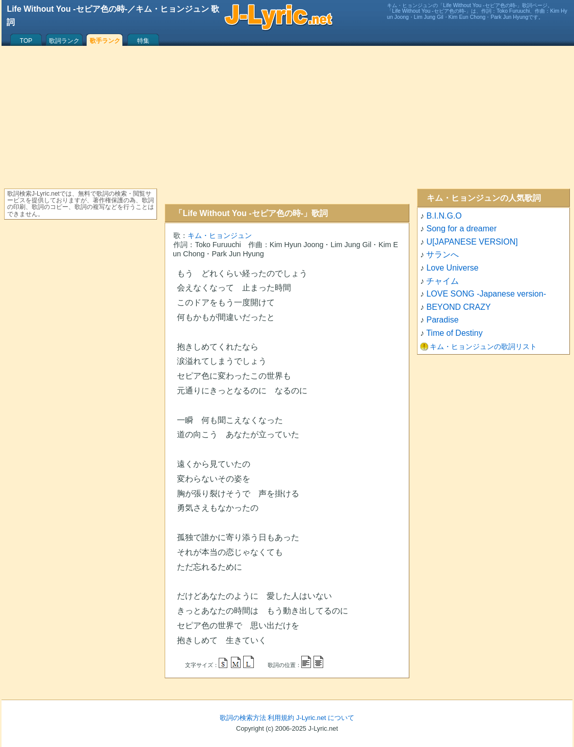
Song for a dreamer (461, 228)
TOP (26, 40)
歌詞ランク (64, 40)
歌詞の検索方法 (243, 718)
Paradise (442, 319)
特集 (143, 40)
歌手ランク (105, 40)
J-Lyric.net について (325, 718)
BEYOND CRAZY (458, 307)
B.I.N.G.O (443, 215)
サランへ (442, 254)
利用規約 (281, 718)
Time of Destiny (454, 333)
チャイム (442, 281)
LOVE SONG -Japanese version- (486, 293)
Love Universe (452, 267)
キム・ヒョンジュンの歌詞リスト (483, 346)
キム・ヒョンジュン (220, 235)
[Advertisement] (287, 125)
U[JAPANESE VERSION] (471, 241)
